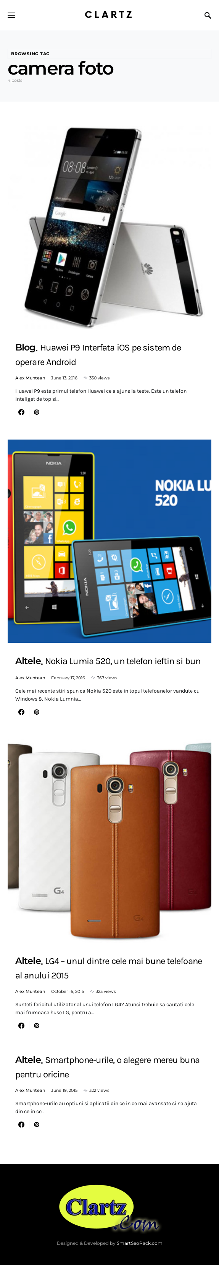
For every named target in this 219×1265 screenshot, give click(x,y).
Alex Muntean (30, 378)
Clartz (109, 15)
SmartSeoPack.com (140, 1243)
